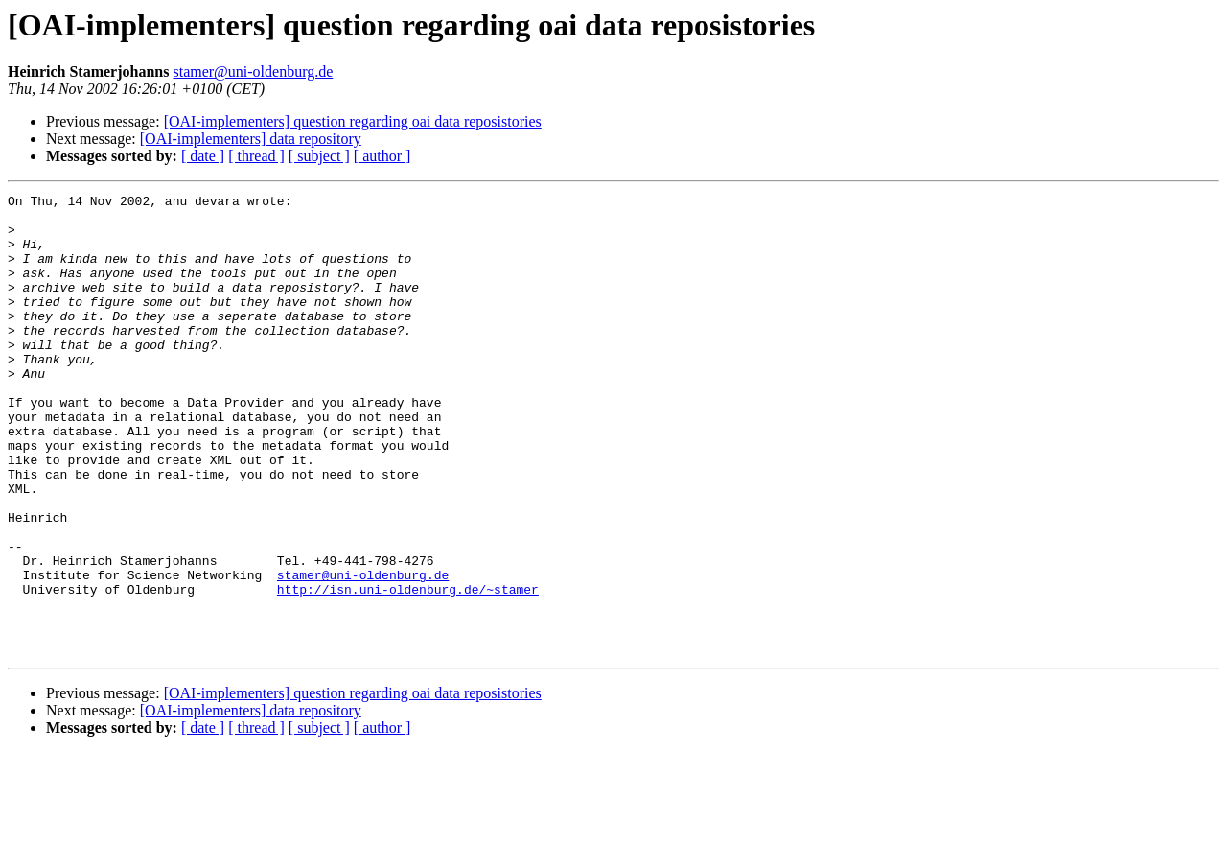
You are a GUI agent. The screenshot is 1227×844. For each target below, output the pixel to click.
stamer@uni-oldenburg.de (253, 71)
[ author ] (382, 156)
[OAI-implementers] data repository (250, 138)
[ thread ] (256, 156)
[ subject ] (319, 156)
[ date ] (202, 156)
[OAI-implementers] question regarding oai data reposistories (353, 121)
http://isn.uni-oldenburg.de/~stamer (408, 669)
